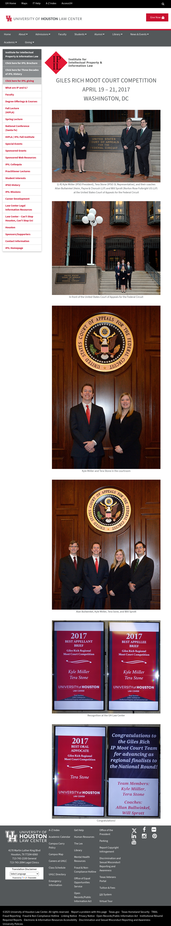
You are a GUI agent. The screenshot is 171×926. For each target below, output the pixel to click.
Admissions (43, 34)
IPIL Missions (13, 192)
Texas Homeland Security (135, 912)
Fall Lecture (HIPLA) (12, 110)
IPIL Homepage (14, 248)
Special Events (13, 144)
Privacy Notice (87, 916)
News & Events (139, 34)
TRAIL (154, 912)
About (23, 34)
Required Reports (12, 920)
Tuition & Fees (107, 888)
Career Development (17, 199)
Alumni (100, 34)
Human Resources (84, 837)
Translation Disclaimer (24, 869)
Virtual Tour (106, 901)
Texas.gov (114, 912)
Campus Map (56, 854)
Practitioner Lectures (17, 171)
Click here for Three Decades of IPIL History (22, 72)
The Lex (78, 843)
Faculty (62, 34)
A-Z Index (51, 3)
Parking (104, 841)
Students (80, 34)
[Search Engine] (163, 4)
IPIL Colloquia (13, 164)
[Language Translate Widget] (24, 874)
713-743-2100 (19, 858)
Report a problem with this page (89, 912)
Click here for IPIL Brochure (21, 63)
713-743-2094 (17, 862)
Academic (10, 42)
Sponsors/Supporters (17, 234)
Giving (29, 42)
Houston (10, 227)
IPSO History (12, 185)
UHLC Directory (57, 874)
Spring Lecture (14, 119)
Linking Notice (69, 916)
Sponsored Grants (15, 151)
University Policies (13, 924)
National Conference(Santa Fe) (17, 128)
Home (7, 34)
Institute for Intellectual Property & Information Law (21, 54)
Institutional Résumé (151, 916)
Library (117, 34)
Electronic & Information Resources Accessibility (50, 920)
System (106, 894)
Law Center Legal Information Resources (18, 208)
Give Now (157, 17)
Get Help (79, 830)
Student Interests (15, 178)
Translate (29, 877)
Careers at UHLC (58, 861)
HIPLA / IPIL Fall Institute (19, 137)
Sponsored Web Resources (20, 157)
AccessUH (67, 3)
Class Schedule (57, 868)
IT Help (37, 3)
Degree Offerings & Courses (21, 101)
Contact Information (17, 241)
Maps (24, 3)
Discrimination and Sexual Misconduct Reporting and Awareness (114, 920)
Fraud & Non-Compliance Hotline (41, 916)
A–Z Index (54, 830)
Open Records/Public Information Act (83, 897)
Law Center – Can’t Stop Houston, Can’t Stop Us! (19, 218)
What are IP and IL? (16, 88)
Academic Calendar (59, 837)
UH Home (10, 3)
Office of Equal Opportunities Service (82, 882)
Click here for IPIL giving (19, 81)
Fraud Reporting (12, 916)
